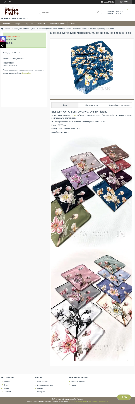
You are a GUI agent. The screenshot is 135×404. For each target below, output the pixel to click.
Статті (6, 385)
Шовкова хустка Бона (46, 29)
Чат (124, 397)
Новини (6, 382)
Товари (17, 24)
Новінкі (73, 385)
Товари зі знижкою (78, 382)
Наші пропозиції (43, 382)
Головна (6, 24)
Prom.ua (80, 399)
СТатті (72, 24)
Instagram (41, 392)
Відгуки (40, 388)
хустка (73, 115)
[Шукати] (98, 12)
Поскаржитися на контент (77, 401)
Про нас (29, 24)
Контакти (41, 24)
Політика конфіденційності (98, 401)
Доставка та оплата (57, 24)
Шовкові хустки (29, 29)
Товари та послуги (13, 29)
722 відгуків (109, 2)
